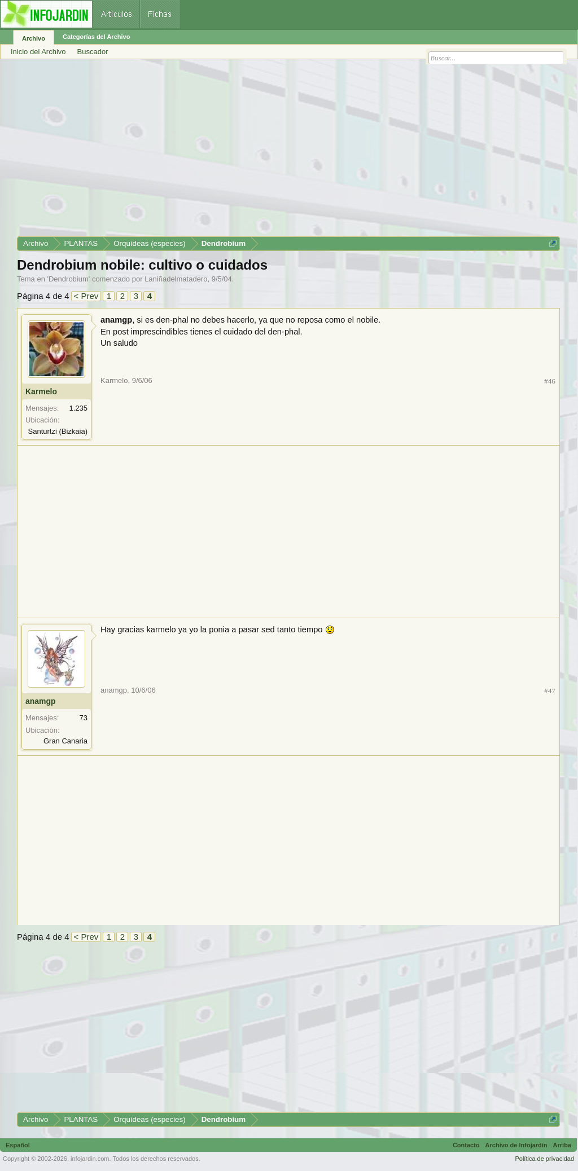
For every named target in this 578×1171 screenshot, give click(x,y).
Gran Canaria (65, 741)
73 (83, 718)
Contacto (466, 1145)
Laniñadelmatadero (175, 279)
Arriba (562, 1145)
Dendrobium (69, 279)
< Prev (86, 296)
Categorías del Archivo (96, 36)
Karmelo (41, 391)
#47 (549, 690)
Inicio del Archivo (38, 51)
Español (18, 1145)
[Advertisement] (288, 152)
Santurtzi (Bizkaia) (57, 431)
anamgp (40, 701)
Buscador (92, 51)
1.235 (78, 408)
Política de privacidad (544, 1158)
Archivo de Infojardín (516, 1145)
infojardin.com (90, 1158)
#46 (549, 381)
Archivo (33, 38)
